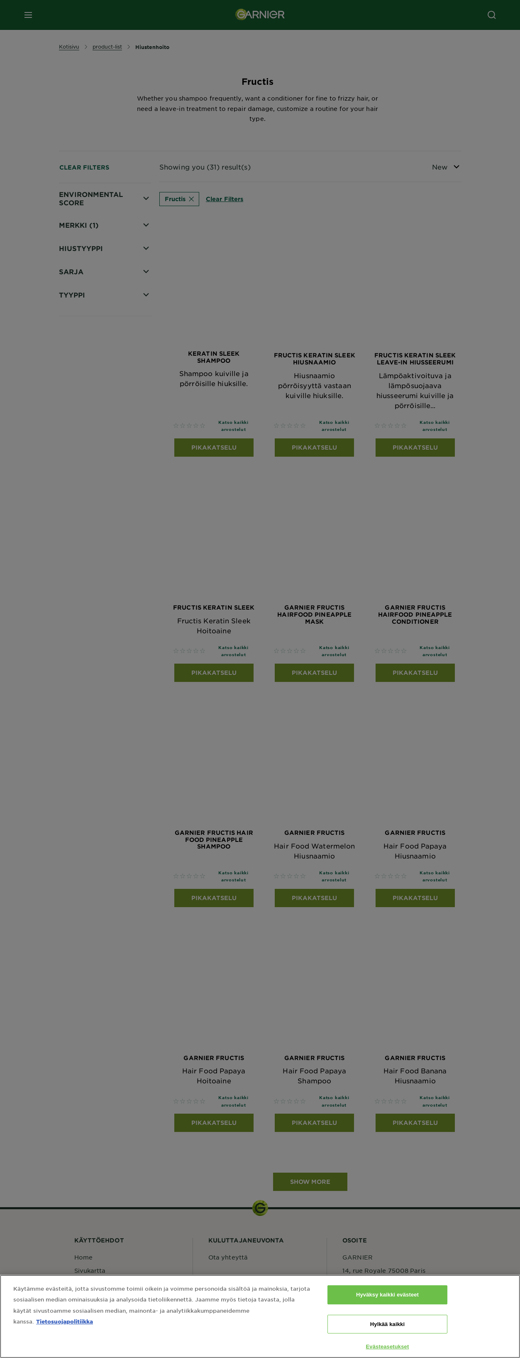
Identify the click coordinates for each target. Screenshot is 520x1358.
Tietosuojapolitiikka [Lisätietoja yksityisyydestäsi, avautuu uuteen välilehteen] (64, 1334)
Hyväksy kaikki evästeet (387, 1308)
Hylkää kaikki (387, 1337)
